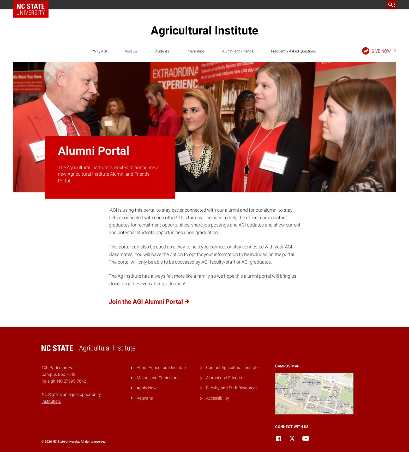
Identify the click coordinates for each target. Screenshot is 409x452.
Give (379, 51)
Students (161, 51)
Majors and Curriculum (158, 377)
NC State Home (32, 5)
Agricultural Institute (204, 30)
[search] (391, 4)
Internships (196, 51)
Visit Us (131, 51)
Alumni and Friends (237, 51)
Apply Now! (147, 387)
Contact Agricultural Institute (232, 367)
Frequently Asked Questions (293, 51)
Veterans (145, 398)
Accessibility (217, 398)
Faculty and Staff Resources (231, 387)
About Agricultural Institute (161, 367)
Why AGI (100, 51)
